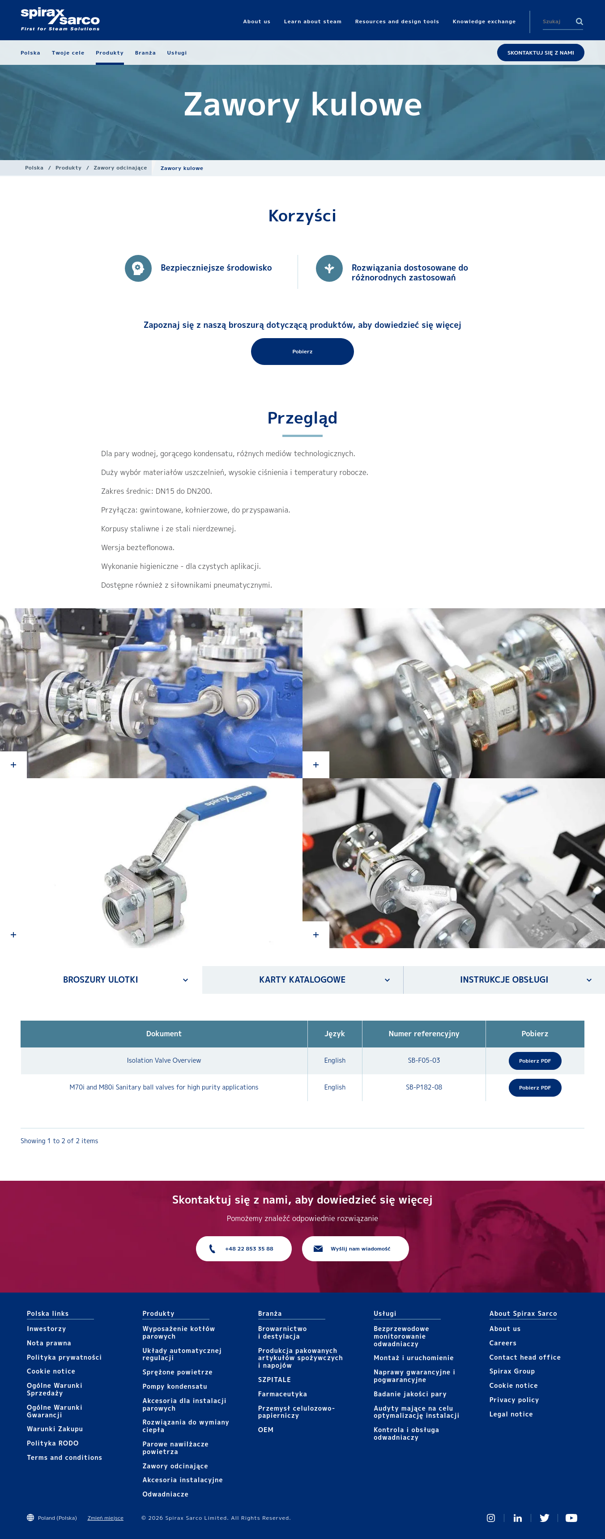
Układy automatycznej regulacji (182, 1354)
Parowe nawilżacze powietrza (175, 1448)
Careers (503, 1343)
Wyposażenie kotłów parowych (178, 1332)
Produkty (68, 167)
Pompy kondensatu (174, 1386)
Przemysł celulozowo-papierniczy (296, 1412)
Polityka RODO (53, 1443)
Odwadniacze (165, 1494)
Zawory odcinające (120, 167)
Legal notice (511, 1414)
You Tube (571, 1518)
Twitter (544, 1518)
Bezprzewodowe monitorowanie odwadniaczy (401, 1336)
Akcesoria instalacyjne (182, 1479)
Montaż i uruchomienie (414, 1357)
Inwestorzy (46, 1328)
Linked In (517, 1518)
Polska (34, 167)
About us (505, 1328)
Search (579, 21)
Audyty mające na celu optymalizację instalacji (417, 1412)
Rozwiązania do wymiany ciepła (185, 1426)
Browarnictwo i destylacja (282, 1332)
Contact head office (525, 1357)
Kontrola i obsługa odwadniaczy (406, 1433)
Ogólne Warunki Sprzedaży (55, 1389)
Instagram (491, 1518)
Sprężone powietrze (177, 1372)
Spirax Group (512, 1371)
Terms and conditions (64, 1457)
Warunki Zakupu (55, 1429)
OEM (266, 1429)
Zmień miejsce (105, 1518)
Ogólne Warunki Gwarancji (55, 1411)
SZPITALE (274, 1379)
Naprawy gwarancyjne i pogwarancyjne (415, 1376)
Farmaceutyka (282, 1394)
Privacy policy (515, 1399)
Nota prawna (49, 1343)
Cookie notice (51, 1371)
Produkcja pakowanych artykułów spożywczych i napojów (300, 1358)
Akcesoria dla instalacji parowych (184, 1404)
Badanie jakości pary (410, 1394)
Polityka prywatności (64, 1357)
